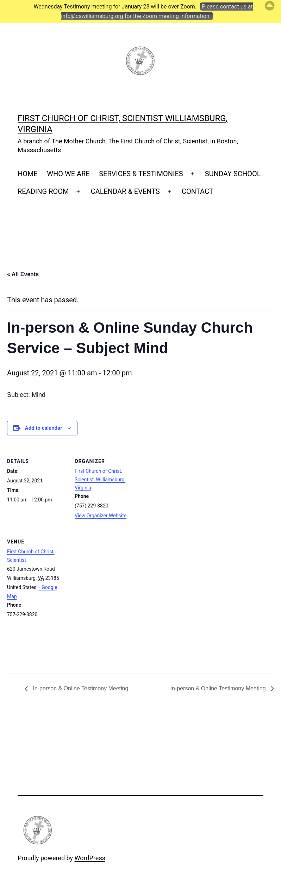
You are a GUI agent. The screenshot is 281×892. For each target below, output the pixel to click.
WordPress (90, 858)
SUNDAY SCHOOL (233, 174)
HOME (28, 174)
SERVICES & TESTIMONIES (141, 174)
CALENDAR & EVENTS (125, 191)
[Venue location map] (112, 600)
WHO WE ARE (68, 174)
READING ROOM (43, 191)
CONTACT (197, 191)
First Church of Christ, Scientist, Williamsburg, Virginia (100, 479)
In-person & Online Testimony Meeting (79, 688)
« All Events (23, 274)
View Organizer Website (100, 515)
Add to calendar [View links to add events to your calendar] (43, 428)
